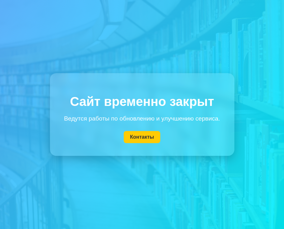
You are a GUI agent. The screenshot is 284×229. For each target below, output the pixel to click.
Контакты (142, 137)
